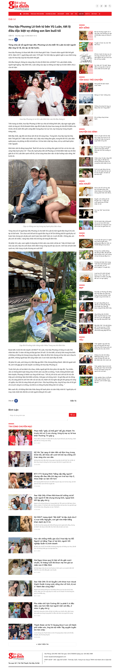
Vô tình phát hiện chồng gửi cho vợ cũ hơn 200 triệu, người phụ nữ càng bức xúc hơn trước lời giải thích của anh (102, 224)
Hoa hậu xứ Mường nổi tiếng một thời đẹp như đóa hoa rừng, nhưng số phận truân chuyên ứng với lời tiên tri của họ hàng (103, 295)
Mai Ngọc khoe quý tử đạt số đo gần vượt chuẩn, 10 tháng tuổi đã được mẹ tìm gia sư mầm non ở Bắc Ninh (53, 562)
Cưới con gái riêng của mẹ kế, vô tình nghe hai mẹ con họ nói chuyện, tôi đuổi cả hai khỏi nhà (102, 171)
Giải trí (81, 14)
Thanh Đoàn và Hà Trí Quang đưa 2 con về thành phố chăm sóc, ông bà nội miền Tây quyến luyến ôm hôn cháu (55, 627)
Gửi (72, 415)
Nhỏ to (87, 14)
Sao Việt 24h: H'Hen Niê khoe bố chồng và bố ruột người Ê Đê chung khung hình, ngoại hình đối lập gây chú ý (54, 497)
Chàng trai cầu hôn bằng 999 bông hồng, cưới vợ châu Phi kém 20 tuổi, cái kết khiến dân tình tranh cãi (102, 357)
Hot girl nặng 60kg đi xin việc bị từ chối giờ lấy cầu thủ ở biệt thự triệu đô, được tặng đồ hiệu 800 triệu (103, 305)
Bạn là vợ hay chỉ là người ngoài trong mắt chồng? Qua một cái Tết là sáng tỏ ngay (102, 149)
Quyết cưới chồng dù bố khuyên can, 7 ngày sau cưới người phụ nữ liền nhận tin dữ (101, 201)
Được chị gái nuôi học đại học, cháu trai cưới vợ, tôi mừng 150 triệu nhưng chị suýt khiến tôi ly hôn (102, 138)
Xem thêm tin (43, 644)
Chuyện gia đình (51, 14)
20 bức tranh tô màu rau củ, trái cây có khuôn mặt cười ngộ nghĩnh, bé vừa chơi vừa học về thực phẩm (103, 56)
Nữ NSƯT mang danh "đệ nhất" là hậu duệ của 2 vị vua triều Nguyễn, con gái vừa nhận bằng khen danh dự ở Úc (55, 519)
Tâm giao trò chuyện (37, 14)
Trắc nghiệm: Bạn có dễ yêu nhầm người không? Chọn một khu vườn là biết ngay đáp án (102, 379)
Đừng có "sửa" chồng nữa (102, 95)
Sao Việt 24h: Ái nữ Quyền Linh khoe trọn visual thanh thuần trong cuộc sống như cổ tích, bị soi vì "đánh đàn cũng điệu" (55, 584)
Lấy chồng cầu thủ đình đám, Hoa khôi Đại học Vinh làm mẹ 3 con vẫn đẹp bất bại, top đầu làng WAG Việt (102, 316)
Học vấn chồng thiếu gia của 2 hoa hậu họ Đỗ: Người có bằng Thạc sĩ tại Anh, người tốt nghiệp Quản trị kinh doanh (54, 541)
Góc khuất (61, 14)
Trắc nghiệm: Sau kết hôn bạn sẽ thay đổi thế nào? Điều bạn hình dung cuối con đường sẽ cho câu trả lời (103, 346)
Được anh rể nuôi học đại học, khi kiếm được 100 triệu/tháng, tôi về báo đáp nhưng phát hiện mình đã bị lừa (102, 191)
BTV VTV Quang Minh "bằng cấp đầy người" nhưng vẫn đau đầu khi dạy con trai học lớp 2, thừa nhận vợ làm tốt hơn (54, 476)
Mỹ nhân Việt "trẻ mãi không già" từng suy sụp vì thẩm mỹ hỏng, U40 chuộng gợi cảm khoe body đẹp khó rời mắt (102, 328)
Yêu (76, 14)
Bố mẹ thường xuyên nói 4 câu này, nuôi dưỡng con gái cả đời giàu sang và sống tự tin (103, 34)
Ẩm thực (94, 14)
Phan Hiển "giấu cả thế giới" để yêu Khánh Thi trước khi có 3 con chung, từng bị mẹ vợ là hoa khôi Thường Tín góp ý (55, 433)
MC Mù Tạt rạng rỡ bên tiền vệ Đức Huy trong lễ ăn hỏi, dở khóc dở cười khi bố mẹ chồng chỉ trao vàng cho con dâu (55, 454)
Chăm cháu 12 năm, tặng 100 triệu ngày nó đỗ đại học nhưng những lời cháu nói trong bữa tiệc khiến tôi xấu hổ (103, 161)
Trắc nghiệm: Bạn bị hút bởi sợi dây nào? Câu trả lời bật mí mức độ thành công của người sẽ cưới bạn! (103, 368)
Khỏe (67, 14)
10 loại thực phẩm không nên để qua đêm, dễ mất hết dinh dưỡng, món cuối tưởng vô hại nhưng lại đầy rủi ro (103, 253)
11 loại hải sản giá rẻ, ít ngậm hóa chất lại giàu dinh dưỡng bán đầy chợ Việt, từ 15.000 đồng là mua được (103, 242)
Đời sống (26, 14)
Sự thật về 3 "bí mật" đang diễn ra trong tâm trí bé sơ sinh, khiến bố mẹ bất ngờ (102, 66)
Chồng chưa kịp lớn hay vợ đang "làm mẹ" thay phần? (102, 107)
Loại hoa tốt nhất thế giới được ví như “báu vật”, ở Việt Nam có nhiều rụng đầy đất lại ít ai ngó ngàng (102, 275)
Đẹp (72, 14)
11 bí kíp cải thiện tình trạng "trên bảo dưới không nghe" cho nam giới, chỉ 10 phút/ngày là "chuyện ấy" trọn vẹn (102, 265)
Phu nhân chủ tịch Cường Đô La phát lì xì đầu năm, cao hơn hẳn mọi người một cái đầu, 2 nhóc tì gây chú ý (54, 605)
